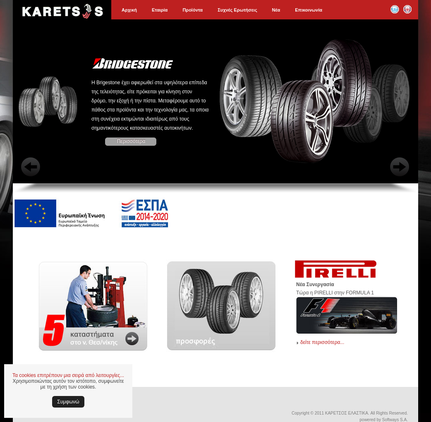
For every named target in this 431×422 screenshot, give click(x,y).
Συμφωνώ (68, 402)
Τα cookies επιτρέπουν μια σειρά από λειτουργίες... (68, 375)
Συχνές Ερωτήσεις (237, 9)
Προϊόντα (192, 9)
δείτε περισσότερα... (322, 342)
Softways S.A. (395, 419)
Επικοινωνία (308, 9)
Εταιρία (160, 9)
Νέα (276, 9)
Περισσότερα (131, 141)
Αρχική (129, 9)
